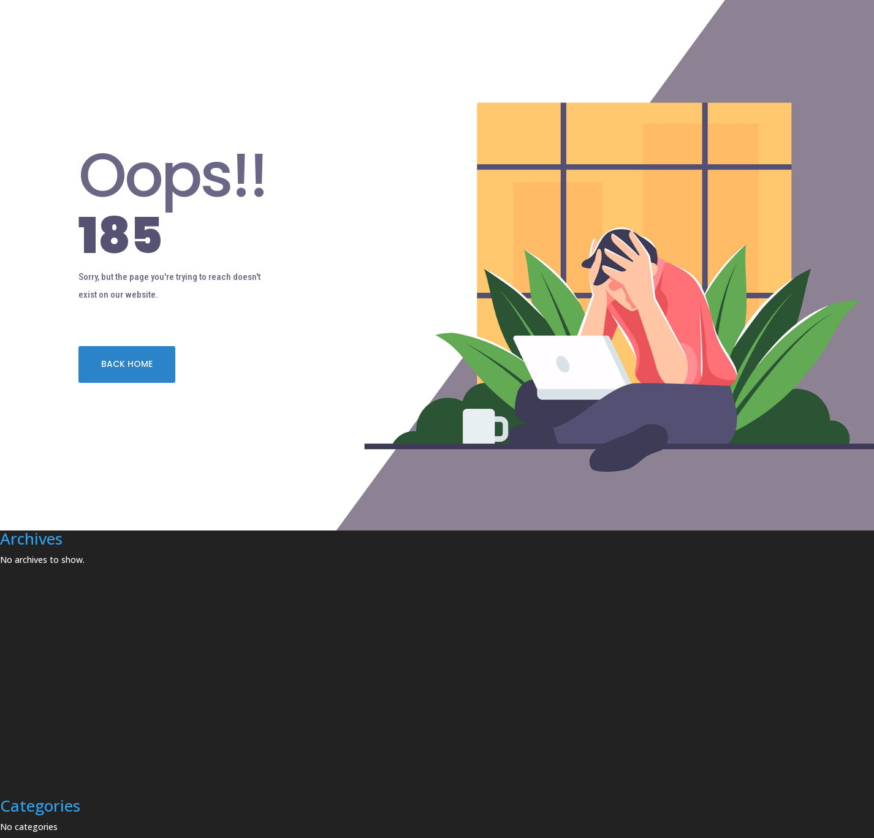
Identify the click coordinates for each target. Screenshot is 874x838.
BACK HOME (127, 364)
